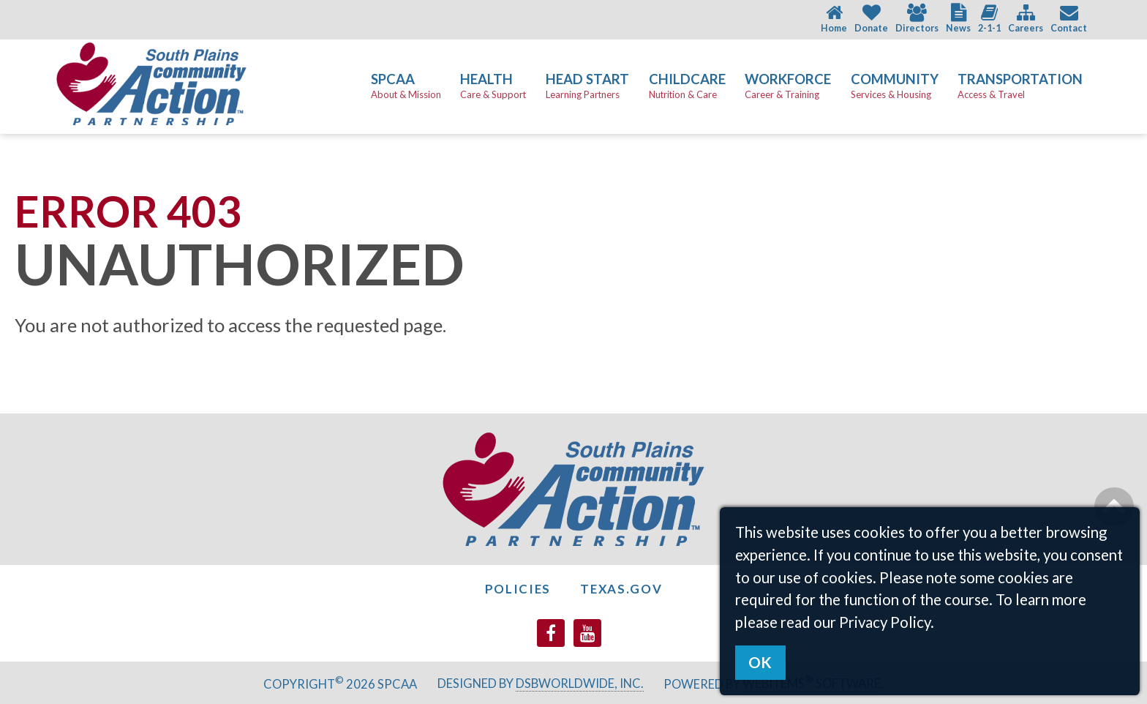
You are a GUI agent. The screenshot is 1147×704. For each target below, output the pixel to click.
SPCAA (406, 86)
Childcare (687, 86)
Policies (518, 588)
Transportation (1020, 86)
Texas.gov (621, 588)
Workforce (788, 86)
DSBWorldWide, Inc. (580, 683)
